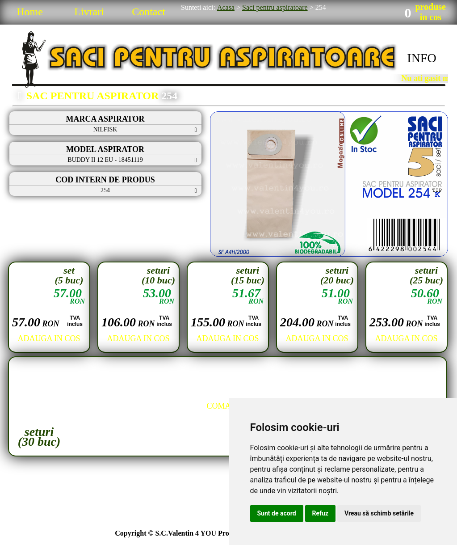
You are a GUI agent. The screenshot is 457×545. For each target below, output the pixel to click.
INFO (421, 58)
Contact (148, 11)
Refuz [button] (320, 513)
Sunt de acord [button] (276, 513)
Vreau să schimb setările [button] (379, 513)
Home (30, 11)
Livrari (89, 11)
